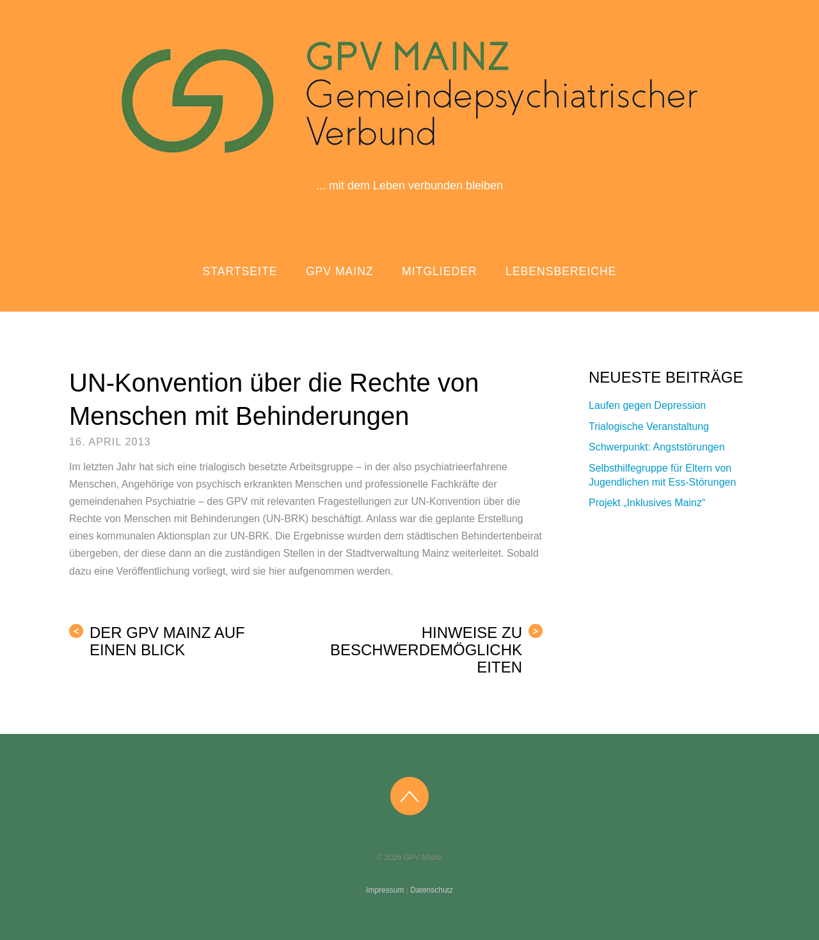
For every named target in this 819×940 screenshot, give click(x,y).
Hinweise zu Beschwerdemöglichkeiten (436, 650)
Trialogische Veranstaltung (649, 426)
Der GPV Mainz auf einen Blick (157, 641)
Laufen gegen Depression (647, 405)
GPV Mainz (340, 271)
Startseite (240, 271)
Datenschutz (431, 890)
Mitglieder (439, 271)
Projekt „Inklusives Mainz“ (647, 502)
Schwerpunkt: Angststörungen (657, 447)
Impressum (385, 890)
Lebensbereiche (560, 271)
